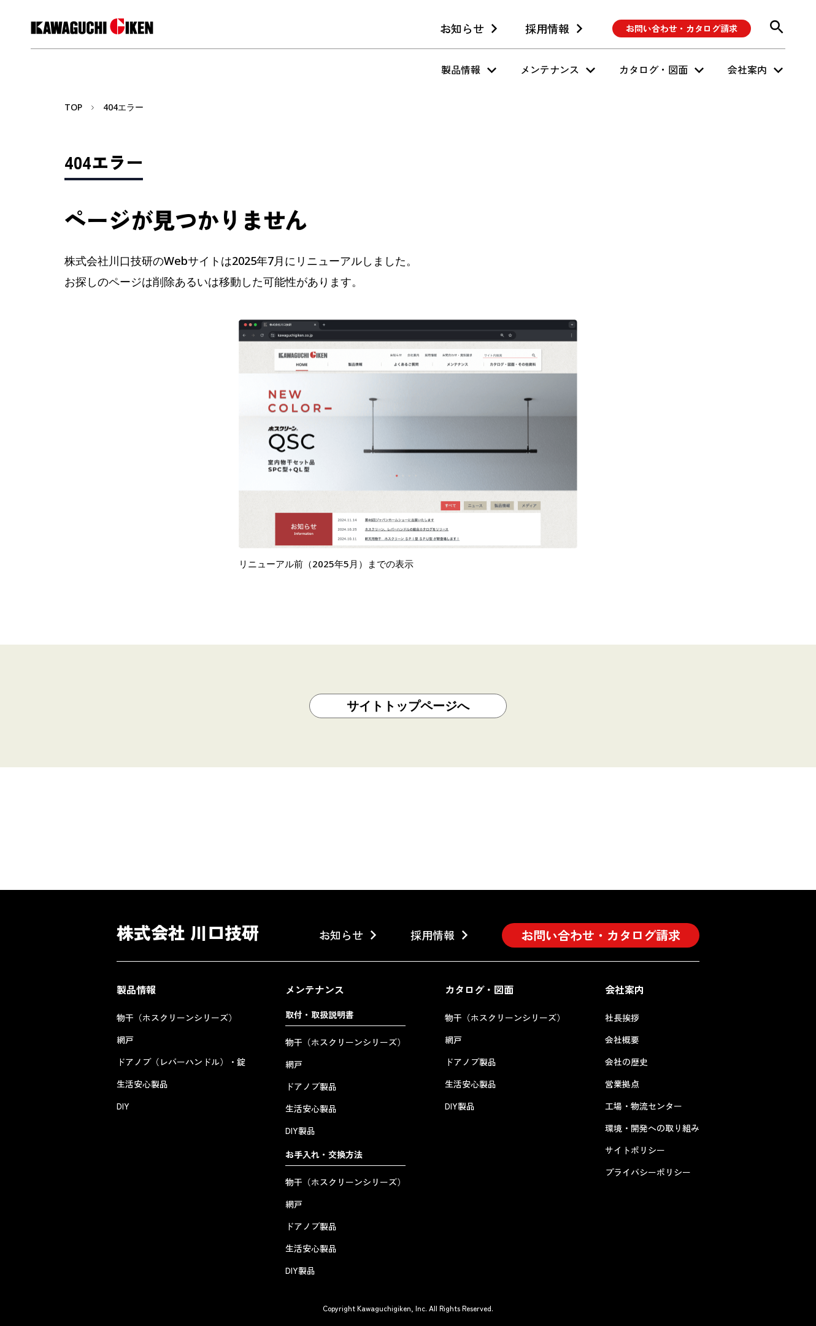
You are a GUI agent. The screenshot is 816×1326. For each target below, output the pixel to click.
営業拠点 (622, 1084)
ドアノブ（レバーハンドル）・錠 (181, 1062)
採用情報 (547, 28)
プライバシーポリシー (648, 1172)
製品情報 (460, 69)
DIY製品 (300, 1130)
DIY (123, 1106)
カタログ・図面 (653, 69)
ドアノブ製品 (311, 1086)
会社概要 (622, 1039)
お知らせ (462, 28)
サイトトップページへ (408, 705)
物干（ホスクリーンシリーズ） (177, 1017)
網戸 (125, 1039)
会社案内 (747, 69)
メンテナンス (549, 69)
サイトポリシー (635, 1150)
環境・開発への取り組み (652, 1128)
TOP (73, 107)
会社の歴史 (626, 1062)
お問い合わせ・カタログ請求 (681, 28)
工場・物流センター (643, 1106)
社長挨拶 (622, 1017)
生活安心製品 (142, 1084)
